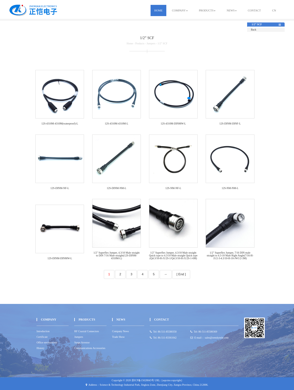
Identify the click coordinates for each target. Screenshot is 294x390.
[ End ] (181, 274)
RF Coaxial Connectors (86, 331)
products (207, 10)
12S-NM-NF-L (173, 188)
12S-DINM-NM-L (116, 188)
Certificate (42, 337)
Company (180, 10)
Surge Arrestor (82, 342)
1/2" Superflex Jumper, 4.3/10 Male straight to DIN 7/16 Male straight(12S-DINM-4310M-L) (116, 255)
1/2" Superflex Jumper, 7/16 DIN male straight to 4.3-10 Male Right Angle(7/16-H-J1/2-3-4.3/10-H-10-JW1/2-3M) (230, 255)
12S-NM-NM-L (230, 188)
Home (158, 10)
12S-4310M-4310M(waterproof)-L (59, 123)
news (232, 10)
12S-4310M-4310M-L (116, 123)
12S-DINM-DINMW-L (59, 258)
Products (139, 43)
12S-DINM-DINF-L (230, 123)
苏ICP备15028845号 (143, 380)
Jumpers (151, 43)
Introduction (43, 331)
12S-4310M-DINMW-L (173, 123)
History (40, 348)
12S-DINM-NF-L (59, 188)
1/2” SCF (162, 43)
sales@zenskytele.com (217, 337)
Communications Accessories (89, 348)
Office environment (47, 342)
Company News (120, 331)
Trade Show (118, 337)
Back (253, 29)
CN (274, 10)
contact (254, 10)
